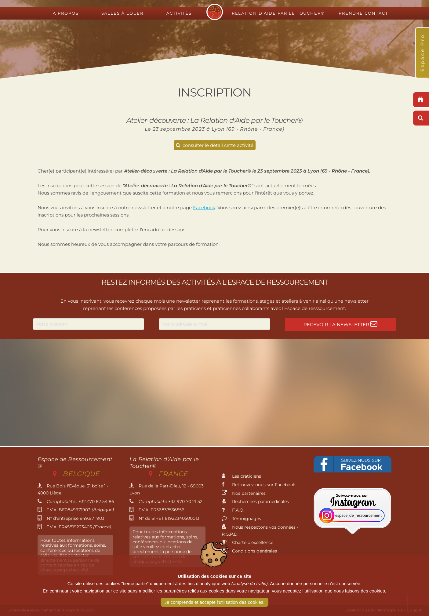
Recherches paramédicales (255, 501)
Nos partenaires (244, 493)
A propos (65, 13)
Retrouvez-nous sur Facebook (259, 484)
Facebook (204, 207)
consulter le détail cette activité (214, 145)
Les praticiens (241, 476)
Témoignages (241, 518)
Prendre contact (363, 13)
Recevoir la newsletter (340, 323)
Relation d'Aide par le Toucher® (278, 13)
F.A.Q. (233, 510)
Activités (179, 13)
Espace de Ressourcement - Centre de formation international (214, 12)
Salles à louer (122, 13)
